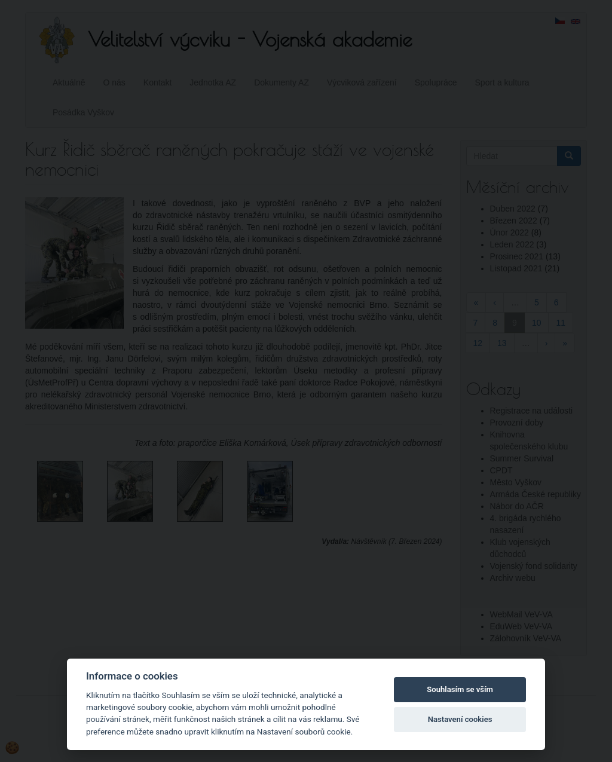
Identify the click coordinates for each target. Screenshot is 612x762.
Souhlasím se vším (460, 689)
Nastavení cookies (460, 719)
